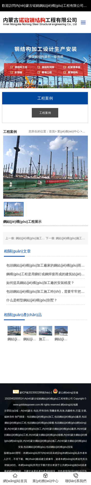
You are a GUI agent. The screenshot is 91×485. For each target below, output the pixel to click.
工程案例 (45, 113)
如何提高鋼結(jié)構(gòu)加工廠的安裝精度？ (40, 283)
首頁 (52, 131)
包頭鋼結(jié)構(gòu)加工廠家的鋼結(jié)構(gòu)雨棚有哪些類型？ (45, 265)
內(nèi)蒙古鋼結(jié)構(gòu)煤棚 (46, 464)
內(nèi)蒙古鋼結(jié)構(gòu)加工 (24, 458)
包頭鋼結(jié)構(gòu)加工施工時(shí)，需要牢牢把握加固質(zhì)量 (45, 291)
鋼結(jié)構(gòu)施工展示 (32, 238)
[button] (85, 60)
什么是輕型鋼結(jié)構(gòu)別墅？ (31, 300)
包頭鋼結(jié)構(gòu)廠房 (67, 446)
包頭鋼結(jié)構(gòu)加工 (40, 446)
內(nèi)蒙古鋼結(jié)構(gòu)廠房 (59, 458)
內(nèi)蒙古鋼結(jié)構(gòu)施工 (40, 470)
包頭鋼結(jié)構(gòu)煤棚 (40, 452)
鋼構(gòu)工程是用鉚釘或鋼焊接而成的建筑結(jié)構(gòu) (45, 274)
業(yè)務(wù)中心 (68, 131)
